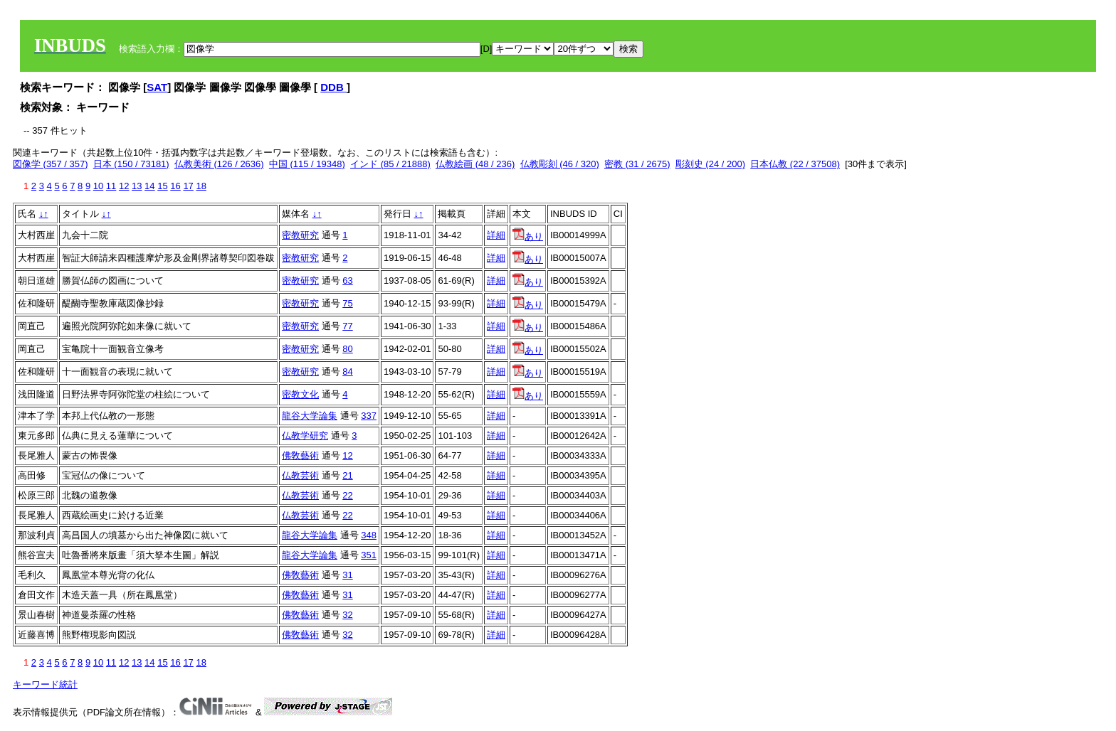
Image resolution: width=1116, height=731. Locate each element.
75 (347, 303)
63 (347, 280)
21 (347, 475)
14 (149, 186)
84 (347, 371)
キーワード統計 (45, 684)
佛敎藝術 (300, 455)
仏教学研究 (305, 435)
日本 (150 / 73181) (131, 164)
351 (369, 555)
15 (162, 186)
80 (347, 348)
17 (188, 186)
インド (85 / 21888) (390, 164)
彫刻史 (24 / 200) (710, 164)
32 (347, 614)
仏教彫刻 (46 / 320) (559, 164)
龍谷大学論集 (309, 415)
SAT (157, 87)
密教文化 (300, 394)
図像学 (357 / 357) (50, 164)
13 (137, 186)
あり (527, 236)
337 (369, 415)
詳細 (496, 235)
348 (369, 535)
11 (111, 186)
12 (124, 186)
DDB (333, 87)
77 (347, 326)
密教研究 (300, 235)
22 (347, 495)
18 (201, 186)
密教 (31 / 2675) (637, 164)
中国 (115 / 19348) (307, 164)
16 (175, 186)
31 (347, 575)
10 (98, 186)
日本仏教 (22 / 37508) (795, 164)
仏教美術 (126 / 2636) (219, 164)
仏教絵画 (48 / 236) (475, 164)
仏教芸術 (300, 475)
